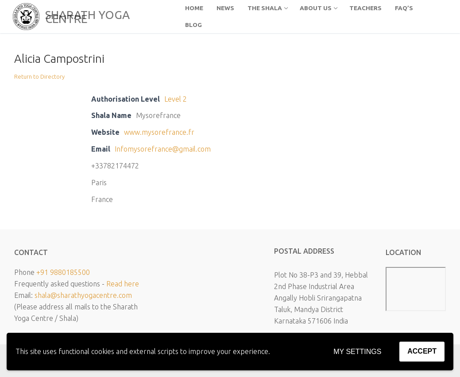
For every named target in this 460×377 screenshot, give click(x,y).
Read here (122, 284)
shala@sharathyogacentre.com (83, 295)
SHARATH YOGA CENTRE (87, 16)
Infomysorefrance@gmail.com (163, 149)
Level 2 (175, 99)
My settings (357, 351)
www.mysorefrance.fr (159, 132)
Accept (422, 351)
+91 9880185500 (63, 272)
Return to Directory (39, 76)
